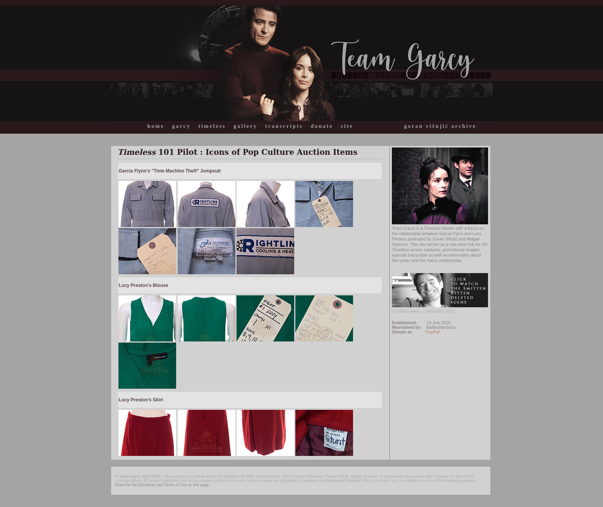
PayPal (433, 332)
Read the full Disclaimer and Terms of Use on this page (162, 485)
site (347, 126)
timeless (212, 126)
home (156, 126)
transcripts (284, 126)
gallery (245, 126)
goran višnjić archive (440, 126)
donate (322, 126)
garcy (181, 126)
